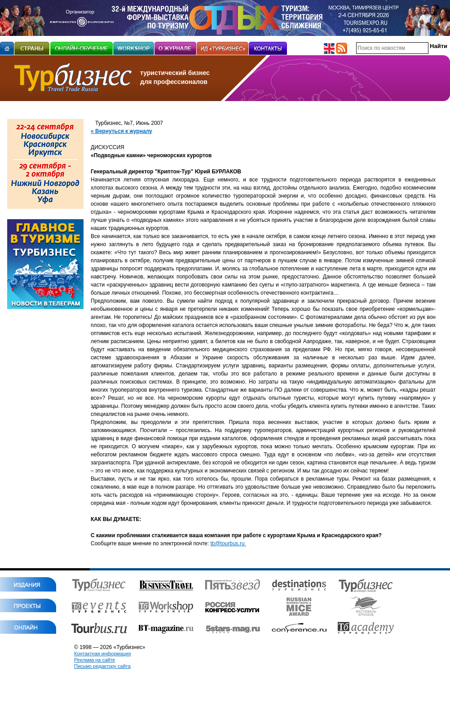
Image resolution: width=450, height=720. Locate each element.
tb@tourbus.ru (228, 543)
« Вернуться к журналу (121, 131)
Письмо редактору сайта (102, 666)
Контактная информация (102, 653)
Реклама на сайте (94, 660)
